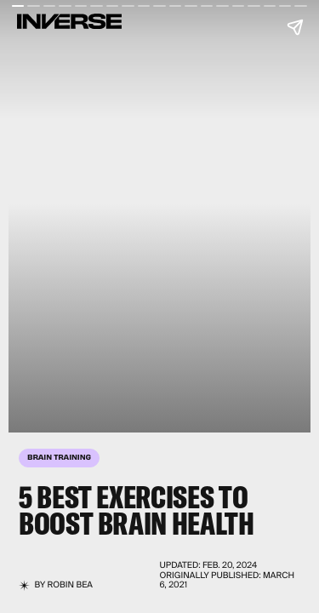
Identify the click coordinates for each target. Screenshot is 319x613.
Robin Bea (70, 585)
